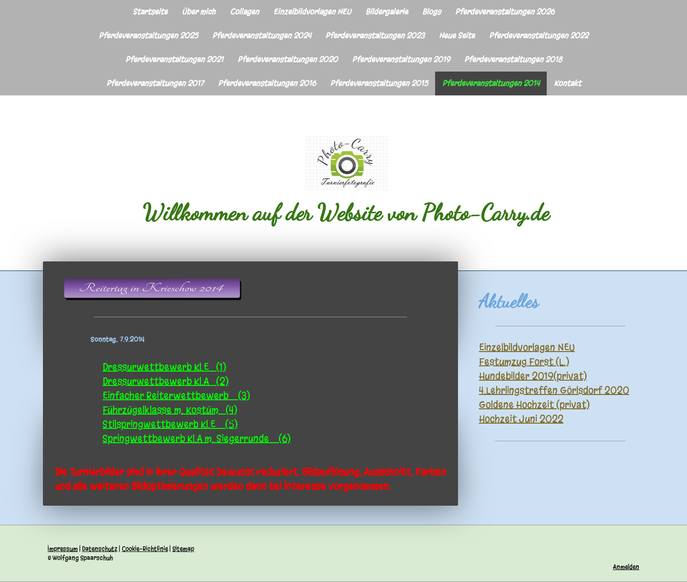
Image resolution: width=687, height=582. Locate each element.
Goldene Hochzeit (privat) (534, 404)
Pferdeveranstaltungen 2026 (504, 12)
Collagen (244, 12)
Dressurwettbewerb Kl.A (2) (166, 381)
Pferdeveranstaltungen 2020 (288, 59)
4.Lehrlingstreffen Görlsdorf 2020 (554, 390)
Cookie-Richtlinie (145, 549)
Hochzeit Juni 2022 (521, 419)
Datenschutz (99, 549)
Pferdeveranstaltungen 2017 (155, 83)
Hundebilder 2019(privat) (533, 376)
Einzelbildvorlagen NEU (312, 12)
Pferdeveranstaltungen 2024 (261, 36)
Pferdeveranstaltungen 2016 (267, 83)
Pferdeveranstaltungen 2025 (148, 36)
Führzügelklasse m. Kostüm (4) (170, 410)
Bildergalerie (386, 12)
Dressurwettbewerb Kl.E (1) (164, 367)
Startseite (150, 12)
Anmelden (626, 567)
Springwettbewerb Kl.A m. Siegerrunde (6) (197, 438)
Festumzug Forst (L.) (524, 361)
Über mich (199, 12)
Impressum (63, 549)
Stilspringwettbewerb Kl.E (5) (170, 424)
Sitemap (183, 549)
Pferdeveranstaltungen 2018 (513, 59)
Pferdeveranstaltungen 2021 (174, 59)
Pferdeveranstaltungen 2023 (375, 36)
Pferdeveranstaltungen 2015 (379, 83)
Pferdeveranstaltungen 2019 (401, 59)
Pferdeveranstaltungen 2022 (538, 36)
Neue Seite (457, 36)
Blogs (431, 12)
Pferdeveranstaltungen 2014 (491, 83)
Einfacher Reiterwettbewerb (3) (176, 395)
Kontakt (567, 83)
